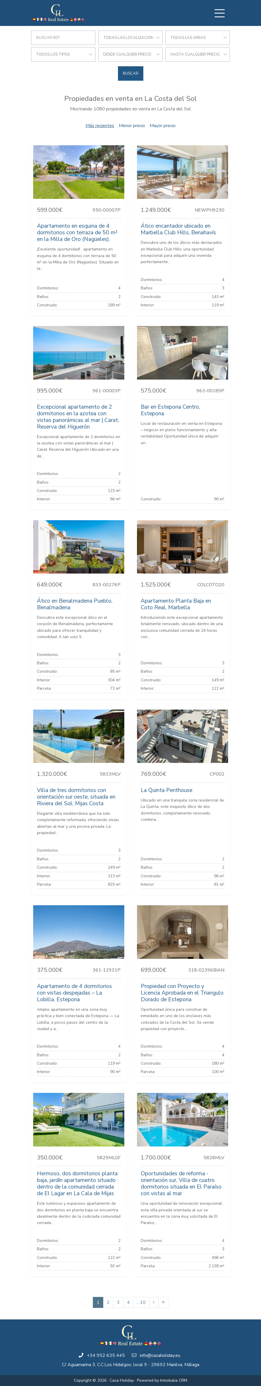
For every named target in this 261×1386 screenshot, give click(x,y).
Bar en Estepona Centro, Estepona (170, 410)
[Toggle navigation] (220, 13)
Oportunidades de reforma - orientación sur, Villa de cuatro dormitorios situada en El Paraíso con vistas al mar (181, 1183)
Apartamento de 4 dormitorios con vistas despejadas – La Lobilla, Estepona (74, 993)
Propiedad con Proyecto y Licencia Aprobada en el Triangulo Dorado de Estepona (182, 993)
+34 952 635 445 (106, 1355)
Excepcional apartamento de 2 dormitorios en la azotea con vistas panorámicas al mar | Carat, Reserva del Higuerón (78, 417)
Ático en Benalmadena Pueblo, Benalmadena (74, 604)
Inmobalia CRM (173, 1380)
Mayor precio (163, 125)
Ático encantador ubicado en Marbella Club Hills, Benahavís (178, 229)
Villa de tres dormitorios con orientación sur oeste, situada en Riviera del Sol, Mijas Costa (76, 797)
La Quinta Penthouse (166, 790)
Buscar (130, 73)
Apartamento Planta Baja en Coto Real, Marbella (176, 604)
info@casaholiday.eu (160, 1355)
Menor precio (132, 125)
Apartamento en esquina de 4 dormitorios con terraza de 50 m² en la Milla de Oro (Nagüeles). (77, 232)
